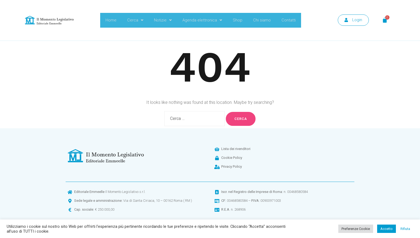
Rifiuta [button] (405, 229)
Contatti (289, 20)
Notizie (163, 20)
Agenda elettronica (202, 20)
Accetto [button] (386, 229)
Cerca (135, 20)
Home (111, 20)
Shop (237, 20)
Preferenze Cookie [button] (356, 229)
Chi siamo (262, 20)
